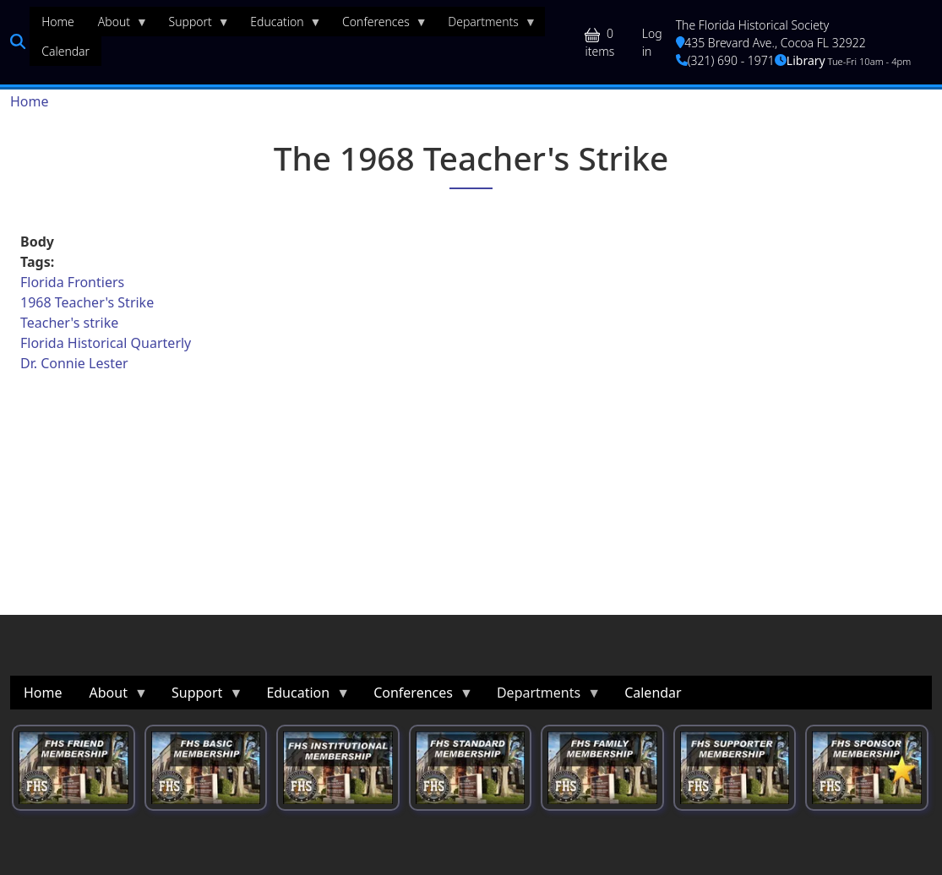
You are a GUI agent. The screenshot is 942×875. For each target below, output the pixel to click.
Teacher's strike (69, 322)
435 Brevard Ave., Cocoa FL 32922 (771, 43)
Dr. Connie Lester (74, 363)
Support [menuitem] (193, 25)
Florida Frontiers (72, 282)
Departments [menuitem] (486, 25)
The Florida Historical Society (753, 25)
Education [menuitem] (279, 25)
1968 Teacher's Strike (87, 302)
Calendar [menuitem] (65, 51)
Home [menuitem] (57, 22)
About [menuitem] (117, 25)
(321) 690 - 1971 (725, 60)
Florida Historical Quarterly (105, 343)
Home (29, 101)
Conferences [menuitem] (378, 25)
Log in (652, 42)
